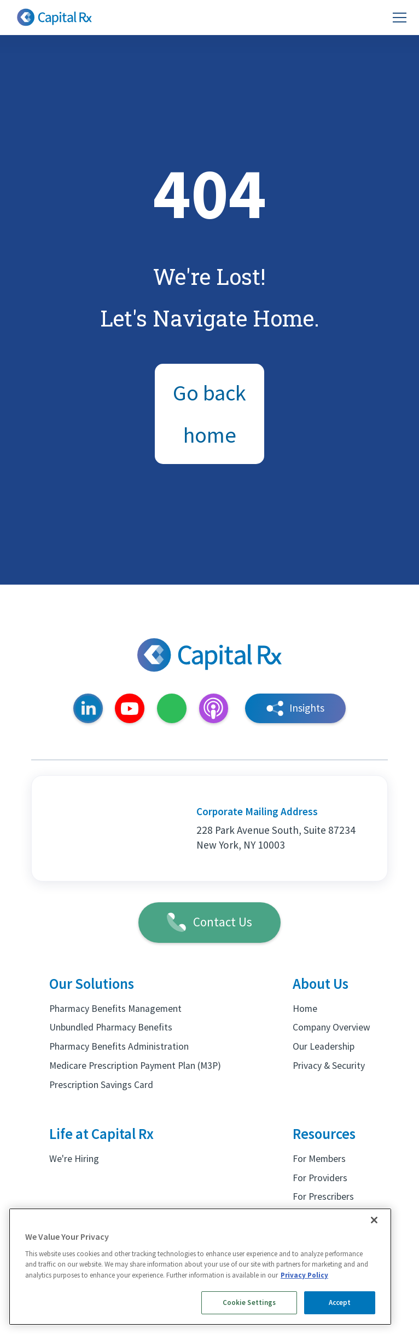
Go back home (209, 414)
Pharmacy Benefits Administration (119, 1046)
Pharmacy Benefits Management (115, 1009)
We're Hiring (74, 1159)
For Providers (320, 1178)
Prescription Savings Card (101, 1085)
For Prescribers (323, 1196)
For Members (319, 1159)
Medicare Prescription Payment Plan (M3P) (135, 1066)
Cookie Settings (249, 1302)
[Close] (374, 1220)
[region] (200, 1266)
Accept (340, 1302)
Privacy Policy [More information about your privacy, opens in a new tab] (304, 1275)
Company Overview (331, 1027)
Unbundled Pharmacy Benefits (110, 1027)
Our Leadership (323, 1046)
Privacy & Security (329, 1066)
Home (305, 1009)
